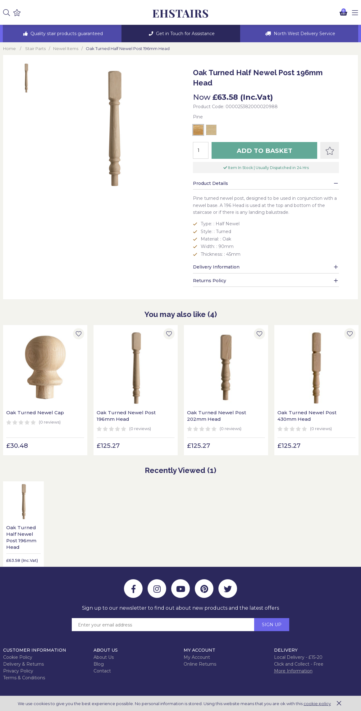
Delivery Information (216, 267)
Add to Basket (264, 150)
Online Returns (200, 664)
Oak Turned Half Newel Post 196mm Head (21, 537)
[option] (62, 33)
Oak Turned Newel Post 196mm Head (126, 416)
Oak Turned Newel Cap (35, 412)
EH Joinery (180, 13)
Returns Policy (209, 280)
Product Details (210, 183)
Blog (99, 664)
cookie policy (317, 703)
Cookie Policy (17, 657)
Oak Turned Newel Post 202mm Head (216, 416)
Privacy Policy (18, 671)
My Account (197, 657)
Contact (102, 671)
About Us (104, 657)
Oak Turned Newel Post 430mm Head (306, 416)
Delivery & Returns (23, 664)
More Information (293, 671)
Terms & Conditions (24, 678)
